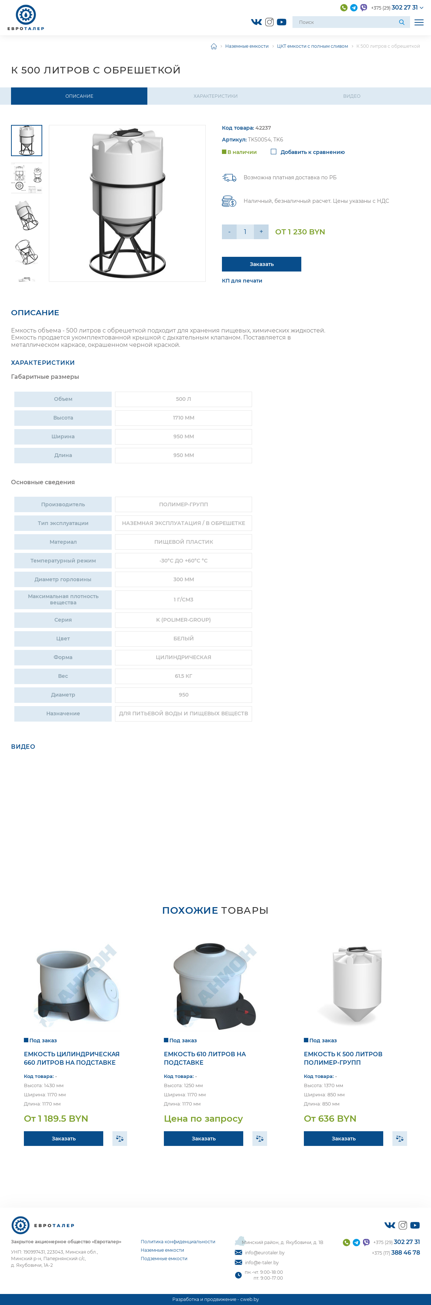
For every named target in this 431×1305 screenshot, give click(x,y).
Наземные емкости (247, 46)
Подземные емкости (164, 1258)
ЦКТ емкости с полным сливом (312, 46)
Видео (351, 96)
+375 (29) (394, 7)
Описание (79, 96)
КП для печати (242, 281)
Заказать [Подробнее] (262, 264)
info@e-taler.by (257, 1262)
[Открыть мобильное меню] (419, 22)
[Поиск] (402, 22)
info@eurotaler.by (260, 1252)
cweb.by (249, 1299)
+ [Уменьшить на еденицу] (261, 232)
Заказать (64, 1138)
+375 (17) (396, 1252)
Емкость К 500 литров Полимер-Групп (343, 1058)
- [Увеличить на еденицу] (229, 232)
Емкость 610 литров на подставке (205, 1058)
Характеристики (216, 96)
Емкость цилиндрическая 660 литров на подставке (72, 1058)
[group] (127, 203)
